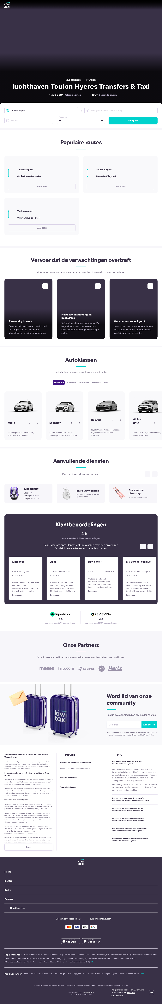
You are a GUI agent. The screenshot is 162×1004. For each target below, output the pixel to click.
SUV (106, 382)
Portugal (62, 974)
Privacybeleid (149, 735)
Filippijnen (77, 974)
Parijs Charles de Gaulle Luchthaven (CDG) (49, 958)
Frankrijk (91, 79)
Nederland (123, 974)
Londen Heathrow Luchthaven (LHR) (76, 962)
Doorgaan (133, 120)
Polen (69, 974)
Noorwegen (105, 974)
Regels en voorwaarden (85, 992)
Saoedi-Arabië (133, 974)
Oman (97, 974)
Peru (84, 974)
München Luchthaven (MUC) (124, 958)
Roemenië (48, 974)
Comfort (71, 382)
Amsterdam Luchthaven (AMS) (100, 958)
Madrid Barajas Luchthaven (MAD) (144, 955)
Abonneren (149, 724)
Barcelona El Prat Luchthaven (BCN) (17, 958)
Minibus (96, 382)
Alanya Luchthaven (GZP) (32, 955)
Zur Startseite (73, 79)
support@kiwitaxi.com (98, 918)
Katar (55, 974)
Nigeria (114, 974)
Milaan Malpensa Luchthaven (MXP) (17, 962)
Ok (151, 992)
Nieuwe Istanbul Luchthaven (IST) (76, 955)
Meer (93, 962)
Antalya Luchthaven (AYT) (53, 955)
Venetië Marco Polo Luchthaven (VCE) (47, 962)
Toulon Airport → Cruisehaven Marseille (75, 768)
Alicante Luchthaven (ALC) (121, 955)
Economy (59, 382)
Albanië (26, 974)
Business (84, 382)
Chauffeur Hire (17, 908)
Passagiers (63, 117)
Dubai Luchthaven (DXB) (100, 955)
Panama (91, 974)
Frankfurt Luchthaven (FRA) (77, 958)
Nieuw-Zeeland (37, 974)
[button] (81, 110)
